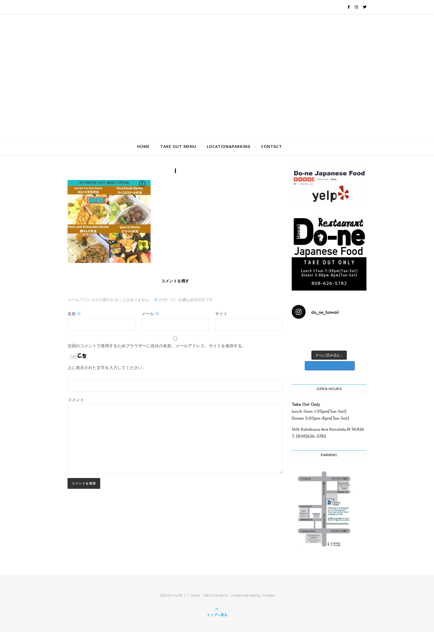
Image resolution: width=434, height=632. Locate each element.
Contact (271, 146)
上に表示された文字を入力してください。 (107, 367)
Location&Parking (228, 146)
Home (143, 146)
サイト (221, 313)
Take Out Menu (178, 146)
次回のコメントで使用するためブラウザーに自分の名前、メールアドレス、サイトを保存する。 (157, 345)
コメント (76, 399)
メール (150, 313)
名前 (74, 313)
